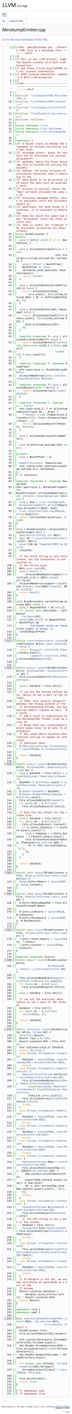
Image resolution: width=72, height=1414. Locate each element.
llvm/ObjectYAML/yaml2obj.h (41, 103)
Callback (28, 616)
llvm (43, 125)
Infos (45, 1095)
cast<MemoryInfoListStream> (38, 1077)
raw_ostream (44, 842)
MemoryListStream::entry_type (46, 875)
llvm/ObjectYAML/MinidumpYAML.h (41, 97)
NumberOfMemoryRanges (48, 794)
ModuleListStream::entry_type (46, 896)
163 (8, 872)
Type (46, 1038)
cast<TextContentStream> (50, 1252)
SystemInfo (56, 1207)
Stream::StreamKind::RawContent (41, 1157)
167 (8, 893)
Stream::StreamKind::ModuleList (41, 1142)
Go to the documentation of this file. (25, 39)
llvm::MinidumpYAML (41, 133)
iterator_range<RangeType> (41, 496)
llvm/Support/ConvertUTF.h (41, 109)
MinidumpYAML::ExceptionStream (41, 672)
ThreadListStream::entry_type (46, 933)
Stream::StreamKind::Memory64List (41, 1127)
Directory (33, 1029)
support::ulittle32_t (46, 649)
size (52, 577)
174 (8, 929)
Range (47, 378)
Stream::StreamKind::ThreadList (41, 1262)
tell (58, 607)
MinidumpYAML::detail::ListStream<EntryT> (40, 967)
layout (59, 640)
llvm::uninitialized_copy (37, 511)
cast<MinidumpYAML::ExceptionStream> (41, 1061)
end (23, 589)
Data (30, 288)
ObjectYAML (17, 21)
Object (31, 414)
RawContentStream (34, 1161)
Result (34, 571)
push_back (33, 568)
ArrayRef (60, 390)
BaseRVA (38, 791)
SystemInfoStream (34, 1207)
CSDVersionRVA (56, 1228)
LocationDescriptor (40, 640)
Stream (37, 1032)
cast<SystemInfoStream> (32, 1210)
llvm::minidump (50, 128)
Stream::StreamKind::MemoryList (41, 1112)
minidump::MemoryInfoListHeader (41, 1082)
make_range (34, 586)
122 (8, 667)
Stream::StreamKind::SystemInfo (41, 1202)
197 (8, 1029)
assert (23, 544)
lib (3, 21)
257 (8, 1318)
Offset (37, 264)
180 (8, 960)
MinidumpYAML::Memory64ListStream (41, 769)
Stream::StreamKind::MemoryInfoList (41, 1070)
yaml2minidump (33, 1318)
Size (46, 267)
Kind (37, 1050)
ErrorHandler (54, 1324)
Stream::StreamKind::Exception (41, 1055)
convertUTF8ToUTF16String (41, 540)
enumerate (26, 1366)
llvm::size (46, 502)
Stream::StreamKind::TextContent (41, 1244)
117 (8, 640)
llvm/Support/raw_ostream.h (41, 115)
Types (27, 405)
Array (51, 505)
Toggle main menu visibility (5, 13)
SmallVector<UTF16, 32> (35, 535)
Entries (44, 782)
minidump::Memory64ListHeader (41, 778)
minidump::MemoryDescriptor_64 (41, 786)
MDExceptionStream (35, 746)
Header (26, 791)
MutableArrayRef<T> (32, 505)
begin (54, 586)
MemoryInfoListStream (37, 1074)
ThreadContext (54, 749)
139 (8, 764)
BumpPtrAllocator (31, 463)
